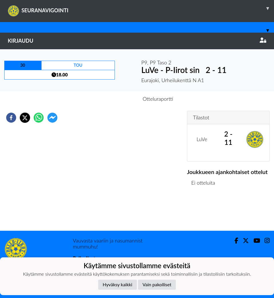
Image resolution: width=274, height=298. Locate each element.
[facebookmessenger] (52, 118)
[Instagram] (265, 241)
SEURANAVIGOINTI (141, 8)
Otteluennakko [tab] (117, 99)
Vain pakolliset (157, 284)
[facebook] (11, 118)
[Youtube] (254, 241)
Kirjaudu (137, 41)
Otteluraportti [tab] (158, 99)
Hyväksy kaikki (117, 284)
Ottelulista (205, 211)
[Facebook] (234, 241)
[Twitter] (243, 241)
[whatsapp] (38, 118)
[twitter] (25, 118)
